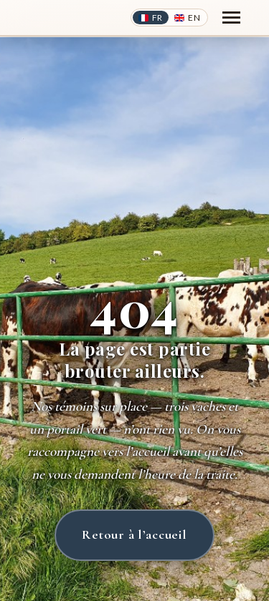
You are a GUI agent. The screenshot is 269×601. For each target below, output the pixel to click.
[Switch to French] (151, 17)
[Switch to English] (187, 17)
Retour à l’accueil (134, 534)
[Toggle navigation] (231, 17)
